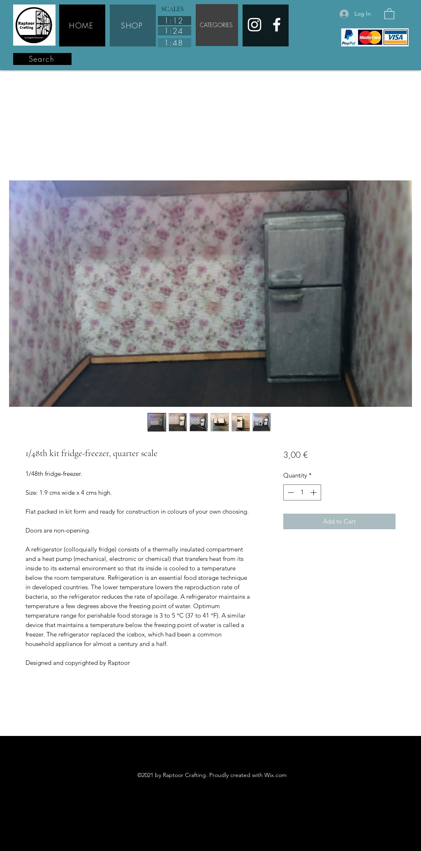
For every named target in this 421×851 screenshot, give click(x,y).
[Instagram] (254, 25)
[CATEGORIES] (217, 25)
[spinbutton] (302, 492)
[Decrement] (290, 492)
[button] (389, 13)
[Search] (42, 59)
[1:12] (174, 20)
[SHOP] (133, 25)
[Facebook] (277, 25)
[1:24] (174, 30)
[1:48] (174, 42)
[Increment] (314, 492)
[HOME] (82, 25)
